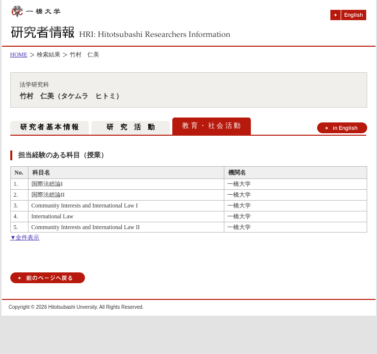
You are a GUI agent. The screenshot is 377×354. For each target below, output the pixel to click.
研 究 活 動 (131, 127)
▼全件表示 (25, 237)
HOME (18, 54)
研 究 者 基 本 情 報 (49, 127)
